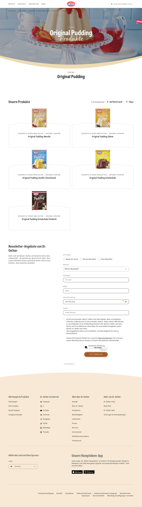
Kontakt (75, 402)
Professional (76, 441)
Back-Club (107, 406)
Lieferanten (76, 419)
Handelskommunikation (80, 436)
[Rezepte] (13, 4)
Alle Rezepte (12, 402)
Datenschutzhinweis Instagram (105, 493)
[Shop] (45, 4)
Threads (46, 432)
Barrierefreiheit (98, 496)
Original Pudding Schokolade (103, 169)
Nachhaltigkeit (77, 415)
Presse (74, 423)
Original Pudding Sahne (103, 127)
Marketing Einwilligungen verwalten (120, 496)
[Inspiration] (35, 4)
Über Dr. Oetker (77, 406)
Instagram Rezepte (15, 415)
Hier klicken (98, 347)
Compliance (76, 410)
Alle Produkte (13, 406)
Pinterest (46, 415)
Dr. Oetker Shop (109, 402)
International (76, 432)
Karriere (75, 428)
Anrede (66, 264)
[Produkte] (23, 4)
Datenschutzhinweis (84, 493)
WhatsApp (46, 428)
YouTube (46, 410)
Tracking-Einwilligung (45, 493)
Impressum (86, 496)
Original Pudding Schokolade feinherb (39, 210)
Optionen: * (68, 255)
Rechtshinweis (125, 493)
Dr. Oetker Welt (109, 410)
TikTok (45, 423)
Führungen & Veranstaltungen (115, 415)
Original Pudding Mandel (39, 127)
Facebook (46, 402)
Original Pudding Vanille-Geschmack (39, 169)
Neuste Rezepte (14, 410)
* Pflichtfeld (68, 364)
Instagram (46, 419)
